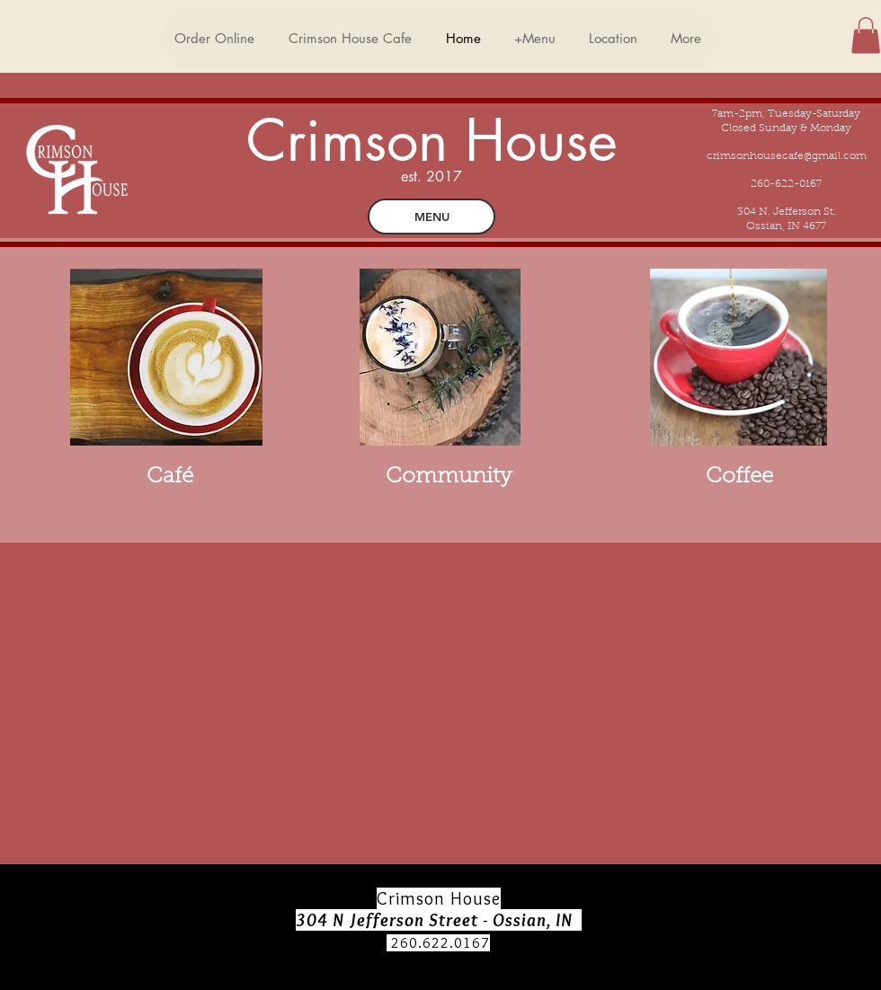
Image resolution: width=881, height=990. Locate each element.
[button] (865, 35)
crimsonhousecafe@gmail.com (787, 156)
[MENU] (431, 216)
